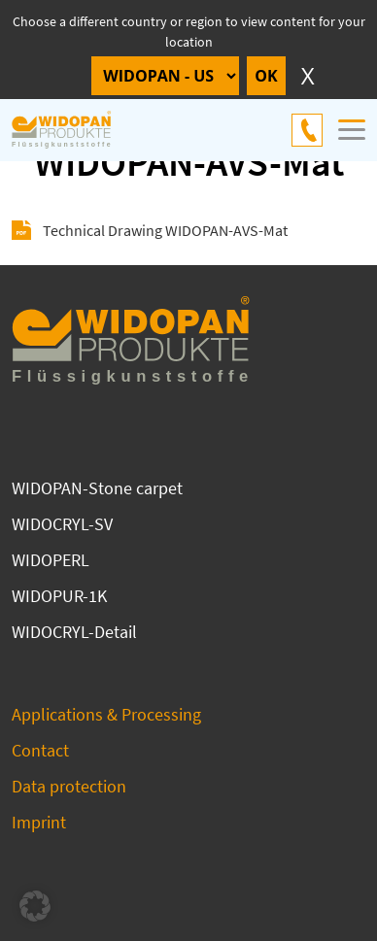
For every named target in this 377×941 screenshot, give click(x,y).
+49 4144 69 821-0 (307, 130)
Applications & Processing (106, 714)
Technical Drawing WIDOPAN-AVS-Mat (165, 230)
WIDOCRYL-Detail (74, 632)
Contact (40, 750)
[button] (35, 906)
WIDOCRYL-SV (62, 524)
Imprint (39, 822)
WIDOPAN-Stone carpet (97, 488)
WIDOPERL (50, 560)
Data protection (69, 786)
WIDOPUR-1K (59, 596)
